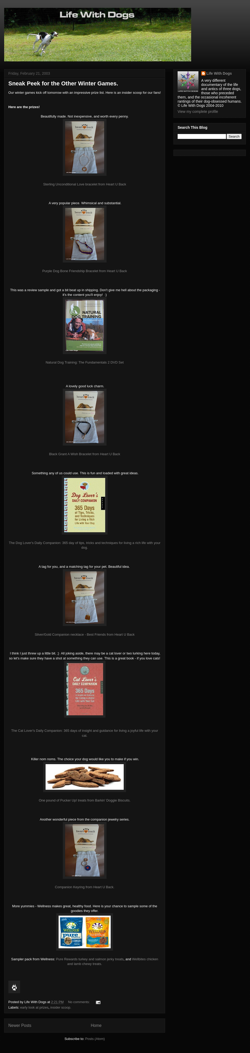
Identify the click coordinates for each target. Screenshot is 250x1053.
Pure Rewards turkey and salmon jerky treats (89, 959)
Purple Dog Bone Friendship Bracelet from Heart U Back (84, 271)
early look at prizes (34, 1007)
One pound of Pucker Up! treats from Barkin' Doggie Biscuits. (84, 800)
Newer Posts (19, 1025)
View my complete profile (198, 111)
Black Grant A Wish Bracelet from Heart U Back (84, 454)
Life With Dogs (219, 73)
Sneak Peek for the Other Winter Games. (63, 83)
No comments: (79, 1002)
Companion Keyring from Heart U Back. (84, 887)
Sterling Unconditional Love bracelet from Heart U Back (84, 184)
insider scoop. (60, 1007)
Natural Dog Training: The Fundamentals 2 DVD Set (85, 362)
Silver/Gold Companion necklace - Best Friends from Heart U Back (85, 634)
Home (96, 1025)
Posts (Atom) (95, 1039)
